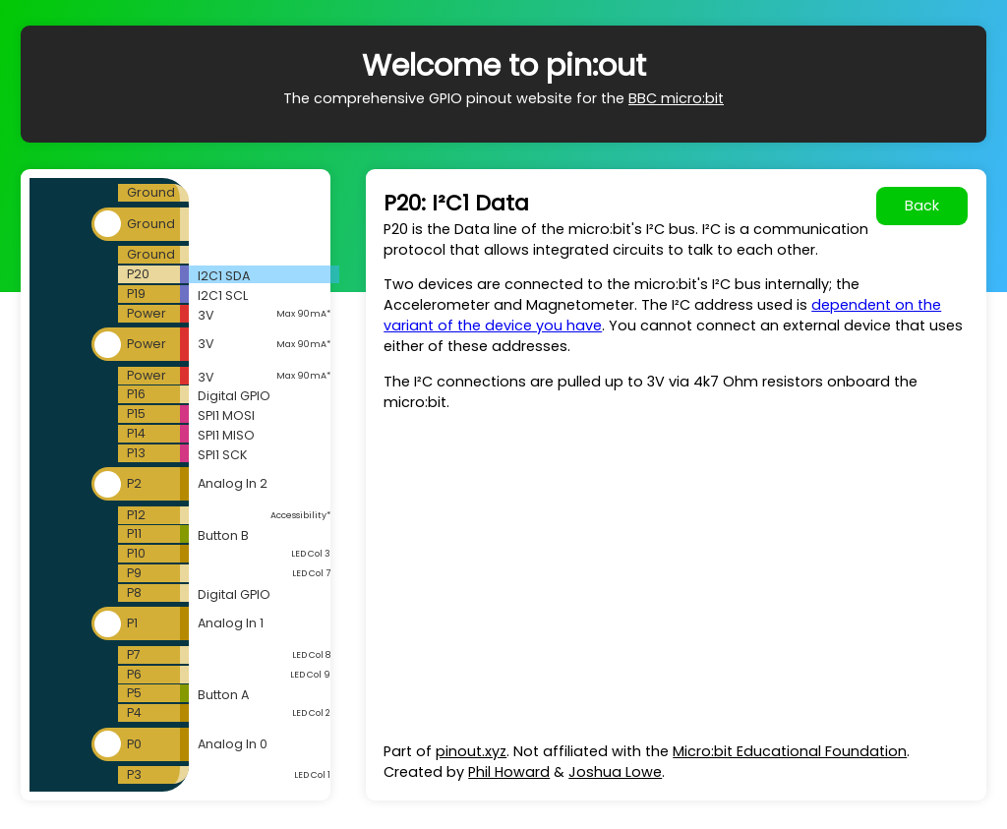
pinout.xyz (471, 751)
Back (922, 205)
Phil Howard (509, 772)
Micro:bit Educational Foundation (790, 751)
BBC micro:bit (676, 98)
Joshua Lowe (615, 772)
